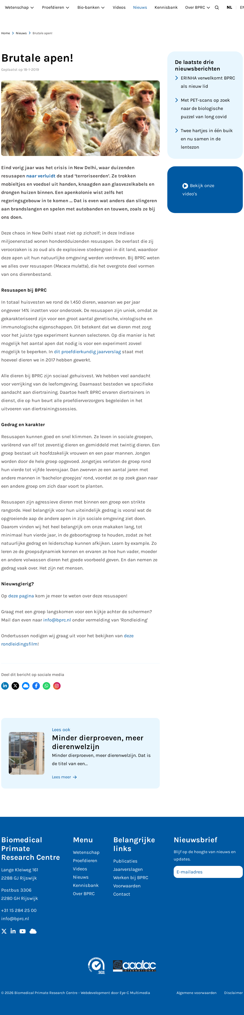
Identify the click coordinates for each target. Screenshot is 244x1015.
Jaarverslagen (128, 869)
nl (229, 7)
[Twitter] (4, 931)
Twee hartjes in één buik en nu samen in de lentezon (207, 139)
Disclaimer (233, 992)
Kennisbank (166, 7)
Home (5, 33)
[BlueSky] (33, 931)
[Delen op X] (15, 686)
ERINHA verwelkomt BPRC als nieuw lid (208, 82)
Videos (119, 7)
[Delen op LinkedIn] (5, 686)
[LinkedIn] (13, 931)
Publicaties (125, 861)
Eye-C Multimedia (135, 992)
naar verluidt (40, 176)
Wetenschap (19, 7)
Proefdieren (56, 7)
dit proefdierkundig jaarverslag (87, 351)
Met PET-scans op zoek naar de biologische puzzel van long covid (205, 108)
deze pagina (21, 596)
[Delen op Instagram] (57, 686)
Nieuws (140, 7)
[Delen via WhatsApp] (46, 686)
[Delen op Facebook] (36, 686)
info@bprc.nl (57, 620)
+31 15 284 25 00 (19, 910)
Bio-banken (91, 7)
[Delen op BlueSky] (25, 686)
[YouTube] (22, 931)
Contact (121, 894)
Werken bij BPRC (130, 877)
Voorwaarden (127, 886)
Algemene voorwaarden (197, 992)
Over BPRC (198, 7)
